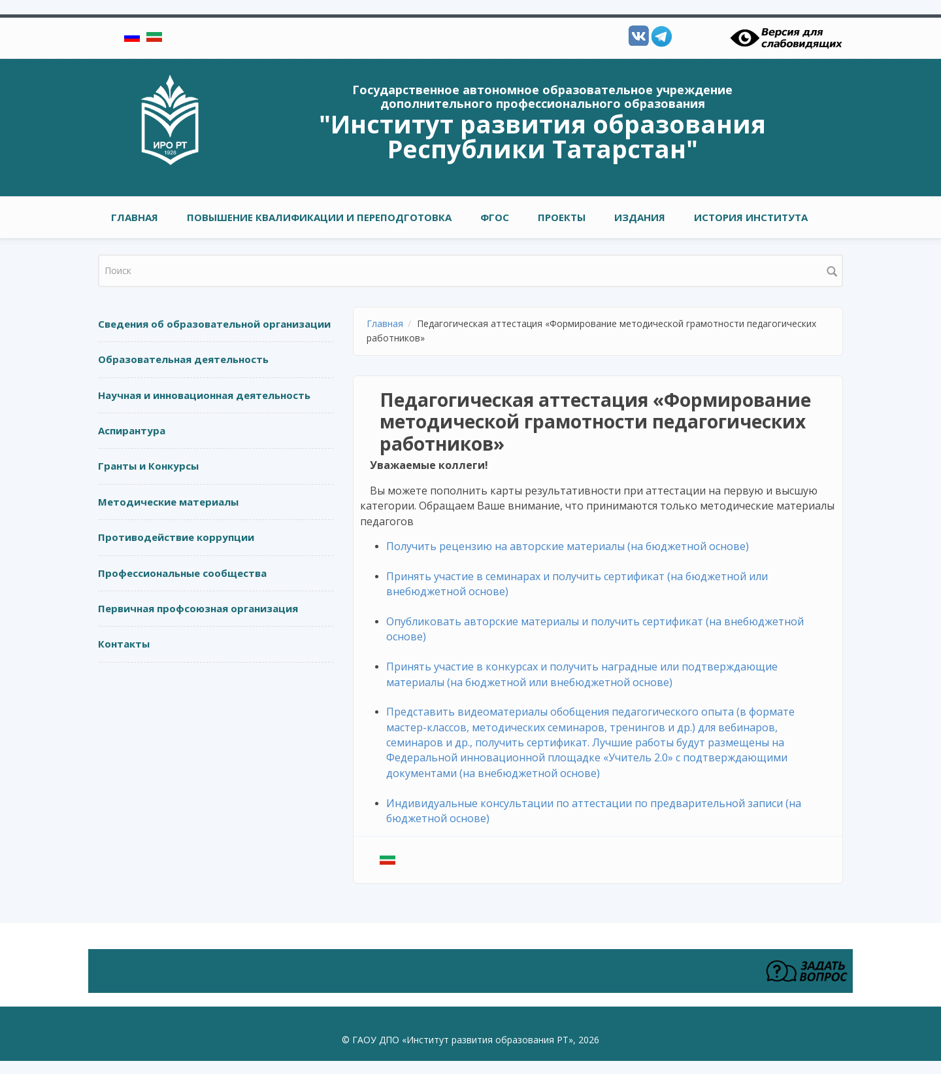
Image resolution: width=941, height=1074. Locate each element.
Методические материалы (168, 501)
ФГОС (494, 217)
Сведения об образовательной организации (214, 323)
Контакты (124, 643)
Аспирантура (131, 430)
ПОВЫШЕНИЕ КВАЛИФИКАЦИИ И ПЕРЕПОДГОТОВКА (319, 217)
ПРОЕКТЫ (562, 217)
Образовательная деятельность (183, 359)
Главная (134, 217)
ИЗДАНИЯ (639, 217)
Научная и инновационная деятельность (204, 395)
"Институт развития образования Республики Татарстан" (542, 136)
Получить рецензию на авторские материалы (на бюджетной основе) (567, 546)
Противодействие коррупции (176, 537)
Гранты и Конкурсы (148, 465)
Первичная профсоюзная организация (198, 608)
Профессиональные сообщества (182, 573)
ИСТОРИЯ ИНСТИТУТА (751, 217)
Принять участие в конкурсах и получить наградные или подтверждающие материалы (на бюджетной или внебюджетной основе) (582, 674)
